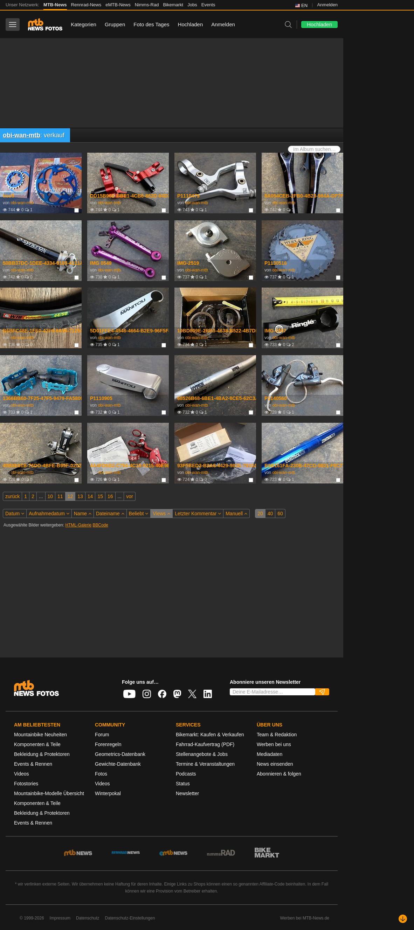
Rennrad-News (86, 4)
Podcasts (186, 774)
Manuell (236, 513)
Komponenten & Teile (37, 744)
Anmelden (327, 4)
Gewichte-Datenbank (118, 764)
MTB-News (55, 4)
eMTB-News (118, 4)
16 (110, 496)
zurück (12, 496)
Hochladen (190, 24)
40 (270, 513)
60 (280, 513)
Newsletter (187, 793)
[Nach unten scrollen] (403, 919)
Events (208, 4)
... (41, 496)
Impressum (60, 918)
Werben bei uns (274, 744)
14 (90, 496)
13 (80, 496)
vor (129, 496)
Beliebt (139, 513)
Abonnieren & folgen (279, 774)
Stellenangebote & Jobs (202, 754)
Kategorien (83, 24)
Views (161, 513)
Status (183, 783)
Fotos (101, 774)
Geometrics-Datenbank (120, 754)
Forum (102, 734)
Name (82, 513)
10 (50, 496)
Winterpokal (108, 793)
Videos (21, 774)
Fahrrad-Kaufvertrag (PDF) (205, 744)
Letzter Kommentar (198, 513)
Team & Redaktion (277, 734)
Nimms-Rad (147, 4)
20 (260, 513)
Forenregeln (108, 744)
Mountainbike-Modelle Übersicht (49, 793)
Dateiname (110, 513)
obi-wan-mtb (21, 135)
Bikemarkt (173, 4)
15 (100, 496)
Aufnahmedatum (49, 513)
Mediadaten (269, 754)
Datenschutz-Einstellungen (130, 918)
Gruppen (115, 24)
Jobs (192, 4)
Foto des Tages (151, 24)
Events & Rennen (33, 764)
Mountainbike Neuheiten (40, 734)
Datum (14, 513)
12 (70, 496)
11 (60, 496)
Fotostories (26, 783)
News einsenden (275, 764)
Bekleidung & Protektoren (42, 754)
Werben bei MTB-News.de (305, 918)
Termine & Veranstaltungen (205, 764)
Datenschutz (87, 918)
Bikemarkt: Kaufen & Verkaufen (210, 734)
